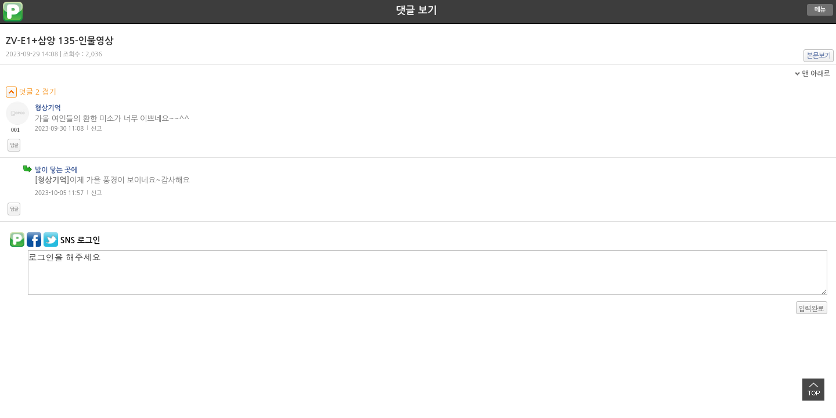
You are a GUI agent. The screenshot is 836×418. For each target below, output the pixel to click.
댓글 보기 (416, 10)
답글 (14, 145)
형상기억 (48, 108)
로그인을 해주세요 (427, 272)
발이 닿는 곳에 (56, 170)
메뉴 (820, 9)
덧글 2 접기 (31, 92)
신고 (96, 128)
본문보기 (819, 55)
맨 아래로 (816, 73)
